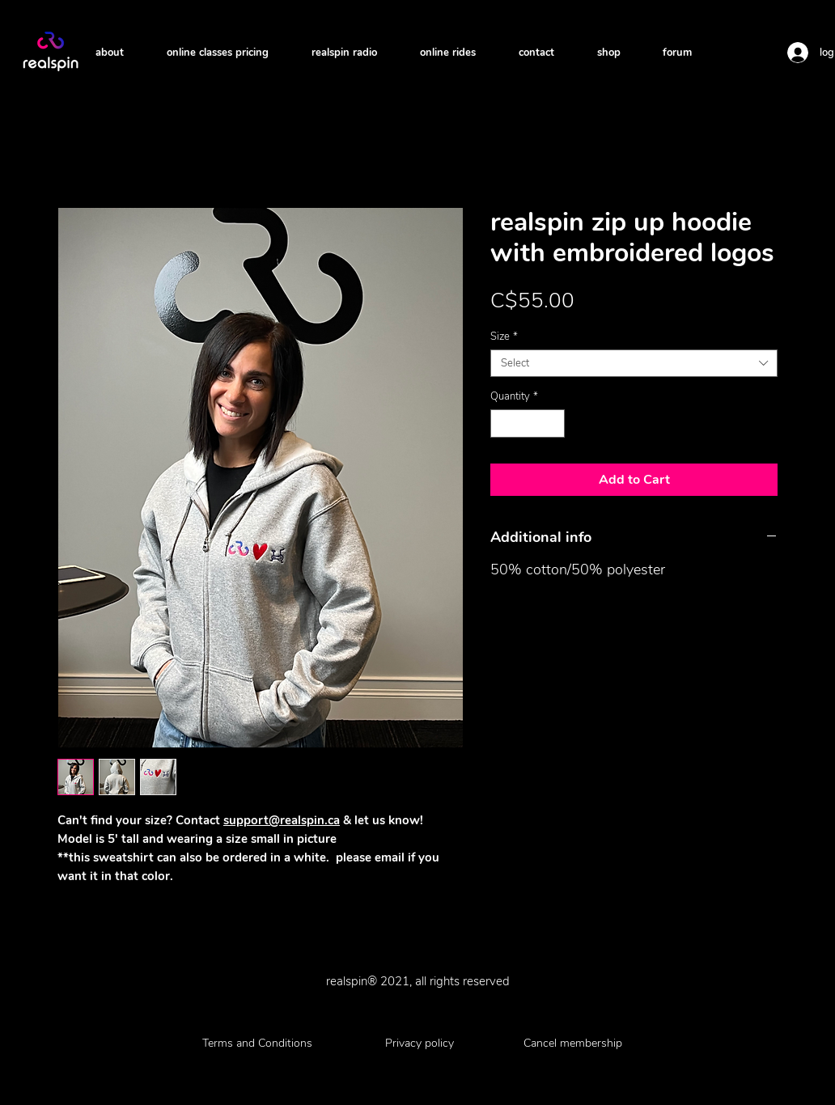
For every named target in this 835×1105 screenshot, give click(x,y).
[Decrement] (502, 424)
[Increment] (553, 424)
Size (504, 336)
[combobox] (634, 363)
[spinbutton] (528, 424)
